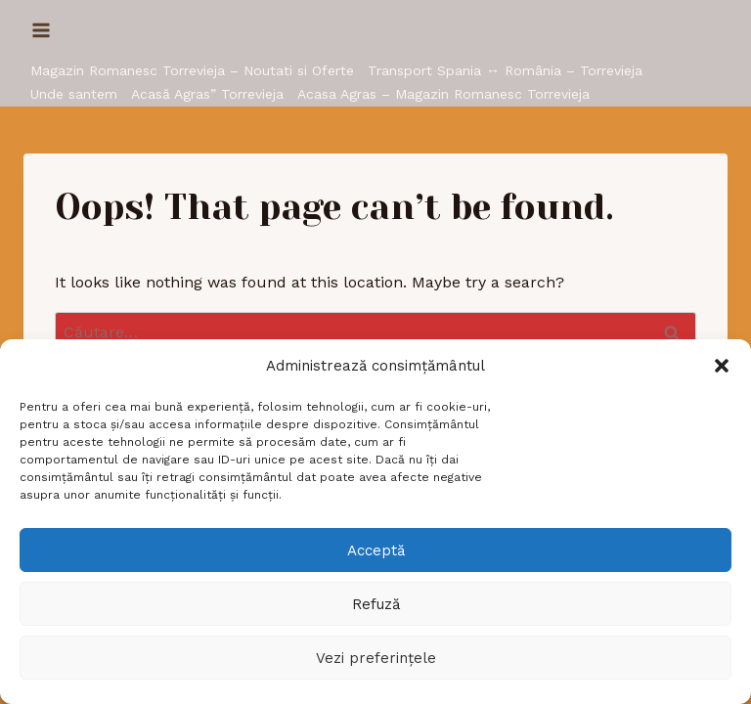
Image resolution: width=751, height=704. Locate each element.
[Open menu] (41, 30)
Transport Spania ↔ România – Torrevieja (505, 70)
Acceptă (376, 550)
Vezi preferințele (376, 658)
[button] (721, 365)
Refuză (376, 604)
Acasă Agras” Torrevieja (207, 94)
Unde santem (73, 94)
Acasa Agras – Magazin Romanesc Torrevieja (443, 94)
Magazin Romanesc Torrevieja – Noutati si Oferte (192, 70)
